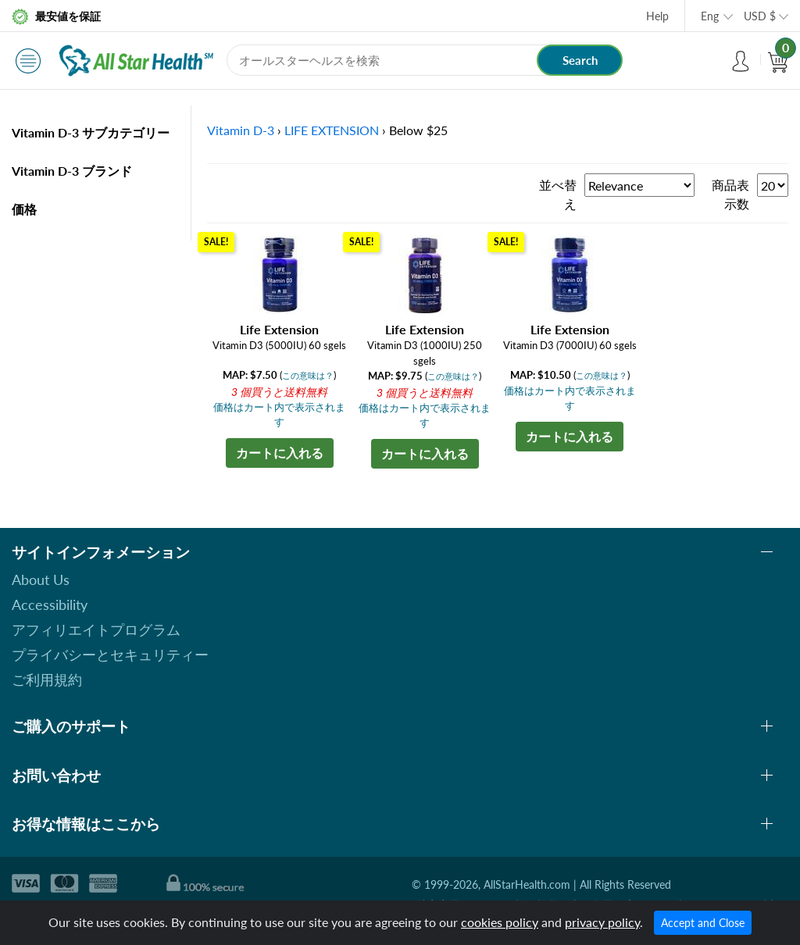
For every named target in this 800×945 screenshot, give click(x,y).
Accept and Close (703, 922)
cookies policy (499, 922)
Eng (710, 16)
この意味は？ (308, 375)
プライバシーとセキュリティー (110, 654)
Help (657, 16)
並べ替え (558, 194)
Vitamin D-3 (240, 130)
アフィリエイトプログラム (96, 629)
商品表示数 (730, 194)
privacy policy (602, 922)
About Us (41, 579)
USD (760, 16)
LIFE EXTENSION (331, 130)
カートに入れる (279, 452)
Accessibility (50, 604)
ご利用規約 (47, 679)
